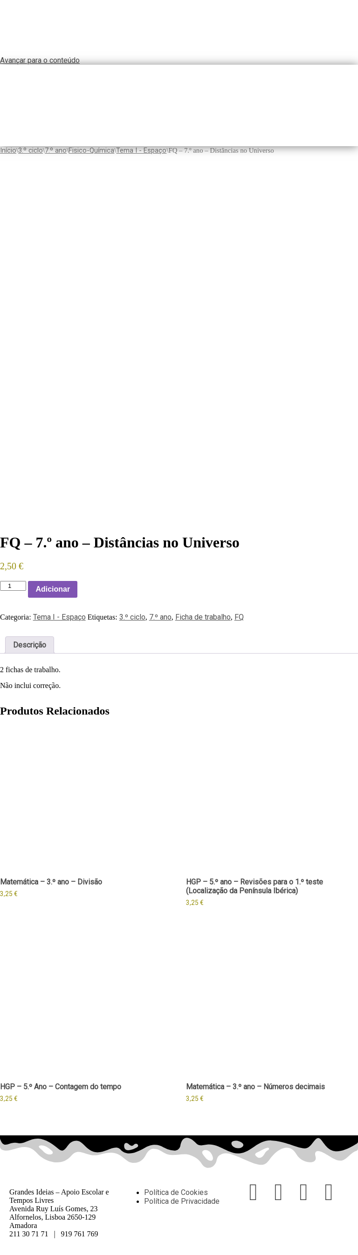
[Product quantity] (13, 586)
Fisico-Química (91, 150)
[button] (354, 106)
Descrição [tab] (29, 645)
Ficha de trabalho (203, 617)
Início (8, 150)
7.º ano (56, 150)
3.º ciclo (30, 150)
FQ (239, 617)
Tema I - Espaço (141, 150)
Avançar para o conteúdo (40, 60)
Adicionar (52, 589)
